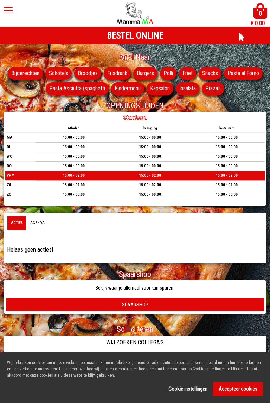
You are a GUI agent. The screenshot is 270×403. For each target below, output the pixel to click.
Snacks (233, 73)
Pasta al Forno (39, 88)
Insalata (212, 88)
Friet (210, 73)
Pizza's (239, 88)
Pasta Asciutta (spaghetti (95, 88)
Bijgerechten (42, 73)
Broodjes (107, 73)
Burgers (166, 73)
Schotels (77, 73)
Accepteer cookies (238, 391)
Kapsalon (183, 88)
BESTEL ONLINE (135, 36)
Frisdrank (137, 73)
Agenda (37, 223)
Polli (190, 73)
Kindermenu (148, 88)
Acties (16, 223)
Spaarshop (135, 304)
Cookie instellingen (187, 391)
